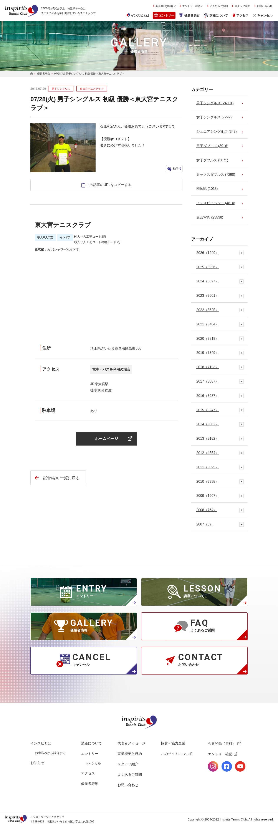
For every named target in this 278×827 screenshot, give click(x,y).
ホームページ (106, 438)
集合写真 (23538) (209, 217)
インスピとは (140, 15)
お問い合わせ (264, 6)
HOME (31, 73)
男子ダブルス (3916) (212, 146)
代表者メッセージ (131, 743)
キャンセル (264, 15)
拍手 (176, 168)
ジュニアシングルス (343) (216, 131)
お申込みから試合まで (50, 753)
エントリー (166, 15)
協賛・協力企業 (173, 743)
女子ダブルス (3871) (212, 160)
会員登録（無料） (222, 743)
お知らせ (37, 763)
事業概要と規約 (129, 754)
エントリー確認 (191, 6)
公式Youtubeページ (240, 766)
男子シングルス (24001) (215, 103)
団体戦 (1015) (207, 189)
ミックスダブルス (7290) (215, 174)
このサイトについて (176, 754)
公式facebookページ (227, 766)
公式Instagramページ (213, 766)
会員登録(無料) (164, 6)
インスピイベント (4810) (215, 203)
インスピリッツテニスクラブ (21, 11)
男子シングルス (61, 88)
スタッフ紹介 (242, 6)
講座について (219, 15)
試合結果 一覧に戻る (61, 478)
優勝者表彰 (192, 15)
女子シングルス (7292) (214, 117)
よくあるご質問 (219, 6)
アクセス (242, 15)
